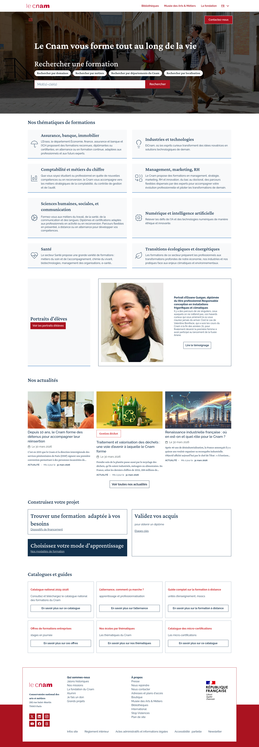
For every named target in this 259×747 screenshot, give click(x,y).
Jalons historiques (78, 681)
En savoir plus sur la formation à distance (198, 608)
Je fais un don (75, 697)
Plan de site (138, 717)
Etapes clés (142, 531)
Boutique (136, 697)
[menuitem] (150, 5)
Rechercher (157, 84)
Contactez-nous (218, 19)
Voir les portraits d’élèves (48, 325)
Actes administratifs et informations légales (141, 731)
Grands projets (76, 701)
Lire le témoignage (197, 345)
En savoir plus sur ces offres (61, 643)
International (139, 709)
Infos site (72, 731)
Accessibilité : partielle (188, 731)
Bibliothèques (139, 705)
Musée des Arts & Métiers (146, 701)
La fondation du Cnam (80, 689)
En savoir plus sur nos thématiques (129, 643)
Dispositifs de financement (47, 529)
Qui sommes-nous (78, 677)
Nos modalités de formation (47, 551)
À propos (137, 677)
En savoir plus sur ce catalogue (60, 608)
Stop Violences (140, 713)
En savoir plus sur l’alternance (129, 608)
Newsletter (215, 731)
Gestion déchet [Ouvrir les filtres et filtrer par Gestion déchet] (108, 433)
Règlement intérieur (97, 731)
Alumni (71, 693)
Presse (135, 681)
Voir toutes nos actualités (129, 484)
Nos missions (75, 685)
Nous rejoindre (140, 685)
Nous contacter (140, 689)
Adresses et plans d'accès (147, 693)
